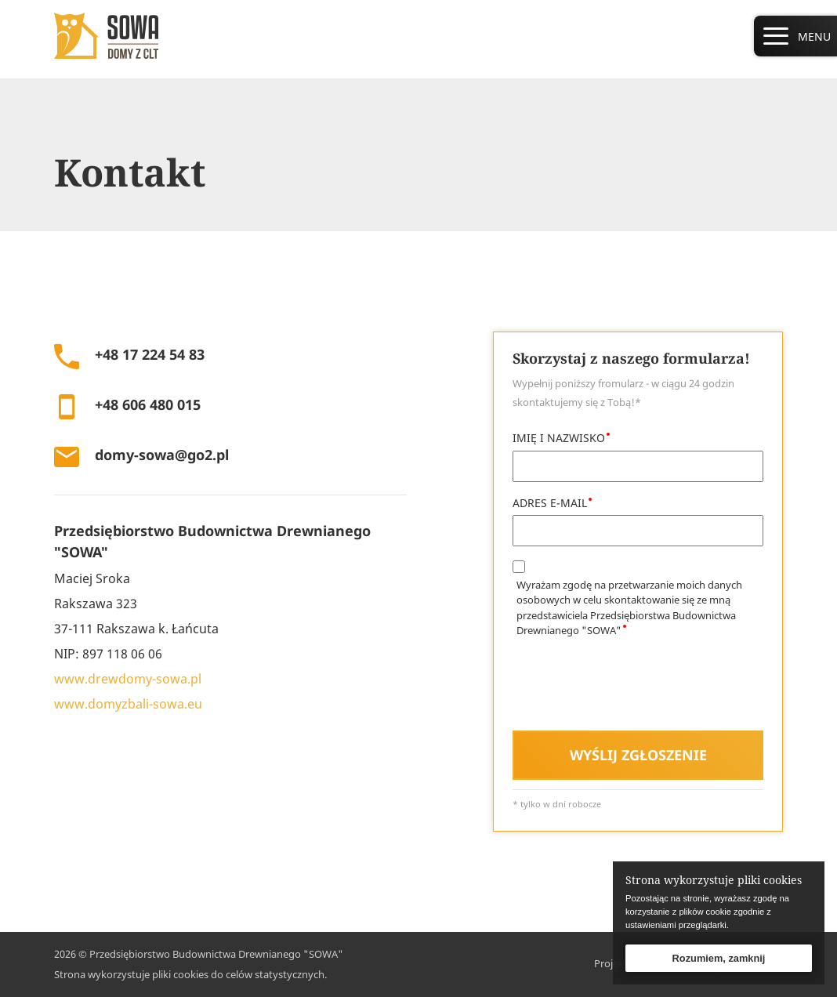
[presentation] (632, 687)
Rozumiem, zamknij (719, 958)
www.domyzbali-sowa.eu (128, 703)
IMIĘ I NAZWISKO (559, 437)
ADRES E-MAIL (550, 502)
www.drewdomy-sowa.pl (127, 678)
